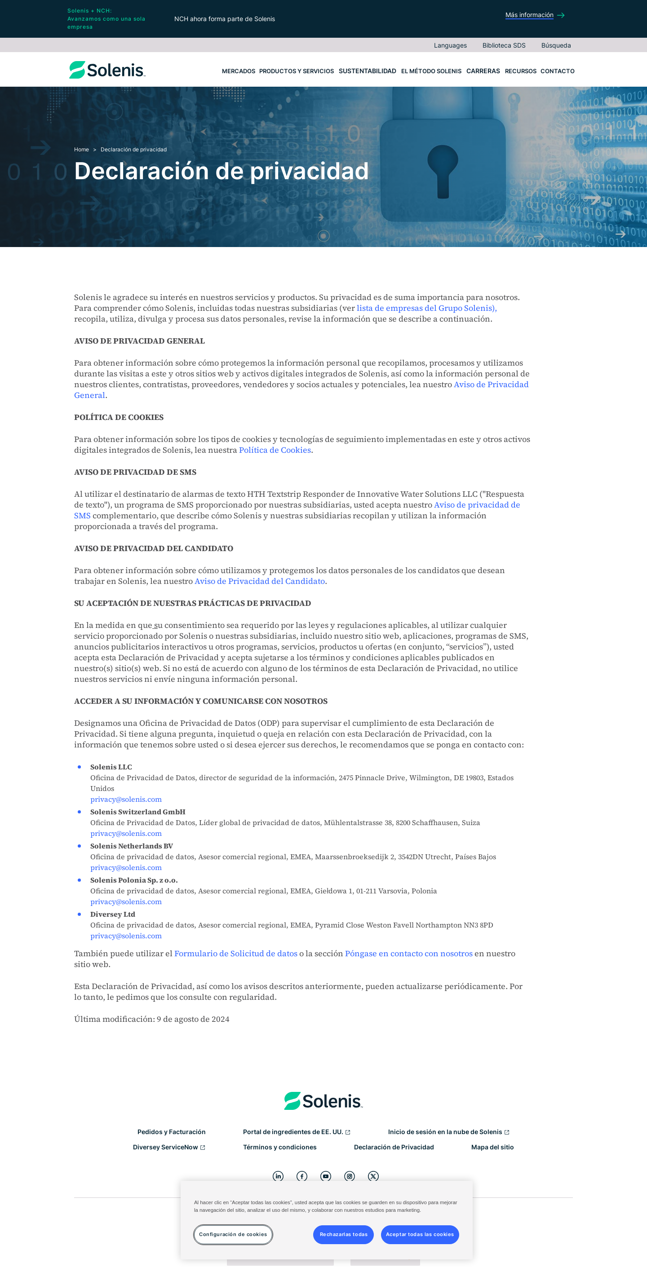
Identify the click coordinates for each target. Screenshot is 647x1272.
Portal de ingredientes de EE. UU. (297, 1132)
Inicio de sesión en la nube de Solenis (449, 1132)
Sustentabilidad (367, 71)
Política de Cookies (275, 449)
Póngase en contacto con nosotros (409, 953)
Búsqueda (556, 45)
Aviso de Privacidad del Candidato (260, 581)
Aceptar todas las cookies (420, 1234)
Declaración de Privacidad (394, 1147)
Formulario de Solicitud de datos (235, 953)
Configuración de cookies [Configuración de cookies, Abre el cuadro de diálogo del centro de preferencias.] (233, 1234)
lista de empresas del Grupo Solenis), (427, 308)
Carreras (483, 71)
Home (81, 149)
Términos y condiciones (280, 1147)
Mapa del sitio (492, 1147)
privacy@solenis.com (126, 799)
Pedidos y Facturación (171, 1131)
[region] (327, 1220)
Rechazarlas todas (344, 1234)
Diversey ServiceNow (169, 1147)
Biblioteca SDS (504, 45)
